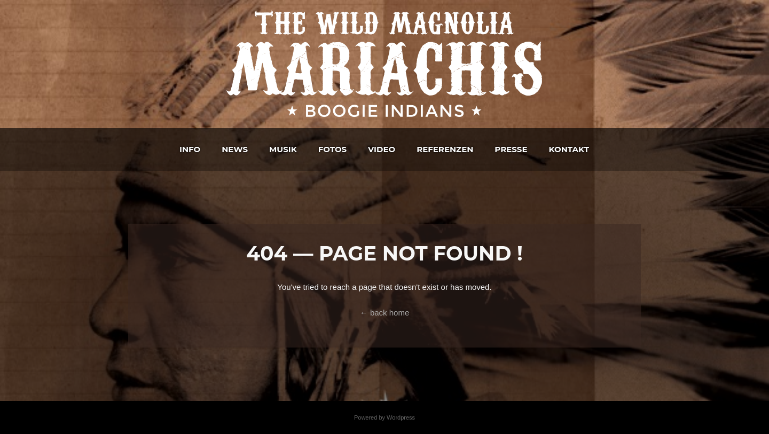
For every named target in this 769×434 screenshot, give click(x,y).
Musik (283, 149)
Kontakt (568, 149)
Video (381, 149)
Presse (511, 149)
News (235, 149)
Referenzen (445, 149)
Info (189, 149)
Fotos (332, 149)
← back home (385, 312)
